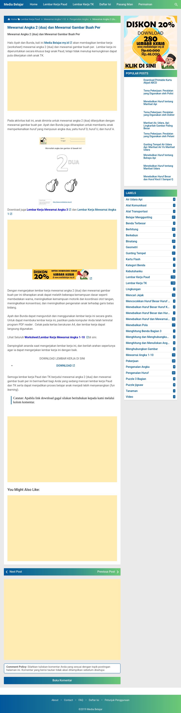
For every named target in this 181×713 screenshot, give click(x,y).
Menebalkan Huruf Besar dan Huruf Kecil (151, 313)
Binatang (131, 241)
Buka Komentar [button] (62, 680)
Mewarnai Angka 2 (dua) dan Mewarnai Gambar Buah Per (52, 27)
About (55, 699)
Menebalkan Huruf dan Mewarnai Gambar (151, 319)
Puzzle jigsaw (134, 385)
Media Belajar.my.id (56, 42)
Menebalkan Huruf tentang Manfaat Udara (158, 167)
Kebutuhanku (134, 271)
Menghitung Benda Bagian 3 (143, 331)
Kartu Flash (133, 259)
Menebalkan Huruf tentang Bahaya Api (158, 156)
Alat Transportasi (137, 211)
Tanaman (132, 391)
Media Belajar (14, 4)
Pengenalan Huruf (137, 373)
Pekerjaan (132, 361)
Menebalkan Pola (137, 325)
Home (33, 4)
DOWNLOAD (64, 365)
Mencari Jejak (135, 295)
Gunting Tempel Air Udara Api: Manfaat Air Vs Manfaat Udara (159, 147)
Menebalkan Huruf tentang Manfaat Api (158, 102)
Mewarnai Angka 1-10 (139, 355)
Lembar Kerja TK (83, 4)
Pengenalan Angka (138, 367)
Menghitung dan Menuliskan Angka (148, 343)
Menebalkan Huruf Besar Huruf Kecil (149, 307)
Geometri (132, 247)
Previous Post (106, 571)
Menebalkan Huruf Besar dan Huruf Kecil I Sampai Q (158, 178)
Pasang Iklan (125, 4)
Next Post (16, 571)
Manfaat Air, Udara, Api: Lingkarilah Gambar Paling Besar (158, 126)
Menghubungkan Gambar (142, 349)
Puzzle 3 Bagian (136, 379)
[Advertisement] (62, 86)
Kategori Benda (135, 265)
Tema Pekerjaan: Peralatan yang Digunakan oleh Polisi (158, 92)
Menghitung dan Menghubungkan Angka (151, 337)
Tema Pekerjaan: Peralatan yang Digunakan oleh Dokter (159, 113)
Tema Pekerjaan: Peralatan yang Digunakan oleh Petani (159, 135)
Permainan (145, 4)
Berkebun (132, 235)
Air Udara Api (134, 199)
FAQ (80, 699)
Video (129, 396)
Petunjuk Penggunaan (117, 699)
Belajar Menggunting (139, 217)
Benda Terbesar (136, 223)
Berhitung (132, 229)
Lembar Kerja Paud (55, 4)
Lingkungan (133, 289)
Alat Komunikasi (136, 205)
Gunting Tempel (136, 253)
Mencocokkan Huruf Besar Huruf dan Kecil (151, 301)
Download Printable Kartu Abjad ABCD (158, 81)
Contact (68, 699)
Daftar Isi (105, 4)
